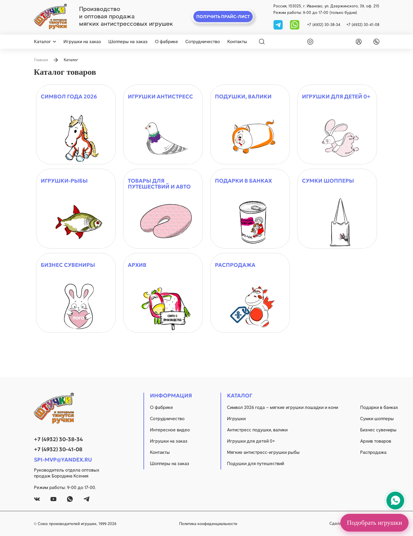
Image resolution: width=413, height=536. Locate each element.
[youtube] (53, 499)
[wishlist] (309, 42)
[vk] (37, 499)
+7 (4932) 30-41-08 (362, 24)
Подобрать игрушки (374, 522)
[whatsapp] (294, 24)
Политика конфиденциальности (208, 524)
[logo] (50, 16)
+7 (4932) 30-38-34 (323, 24)
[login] (357, 42)
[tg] (278, 24)
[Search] (262, 42)
